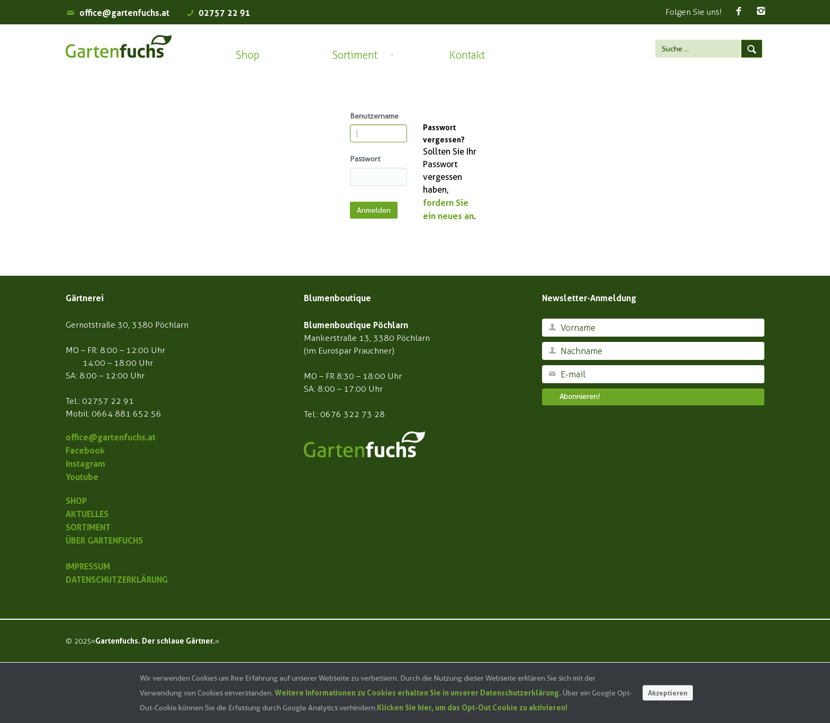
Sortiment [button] (354, 55)
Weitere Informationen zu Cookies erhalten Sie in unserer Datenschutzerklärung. (418, 692)
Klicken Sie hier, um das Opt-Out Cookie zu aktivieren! (472, 707)
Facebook (85, 450)
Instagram (85, 463)
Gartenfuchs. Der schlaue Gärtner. (155, 640)
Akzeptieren (668, 692)
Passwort (365, 159)
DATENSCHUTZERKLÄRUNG (117, 579)
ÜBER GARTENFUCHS (104, 540)
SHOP (76, 500)
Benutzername (374, 116)
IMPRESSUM (88, 566)
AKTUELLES (87, 514)
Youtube (82, 477)
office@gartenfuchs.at (124, 12)
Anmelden (374, 210)
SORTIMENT (88, 527)
